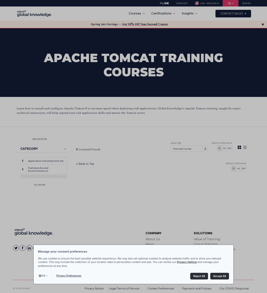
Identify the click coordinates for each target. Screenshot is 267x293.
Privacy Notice (187, 262)
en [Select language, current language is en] (43, 275)
